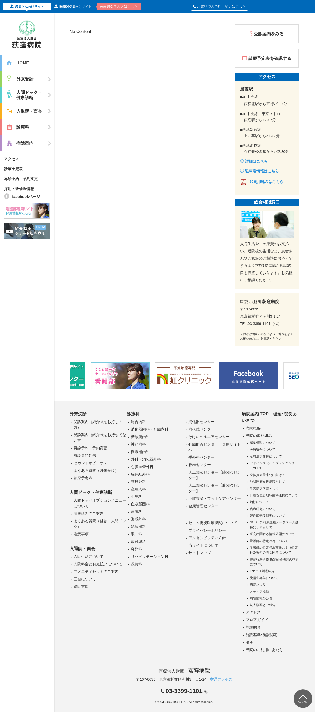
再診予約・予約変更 (21, 179)
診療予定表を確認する (269, 58)
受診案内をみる (269, 34)
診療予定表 (13, 169)
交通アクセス (221, 679)
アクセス (11, 159)
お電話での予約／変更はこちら (219, 7)
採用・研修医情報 (19, 188)
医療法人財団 (184, 671)
